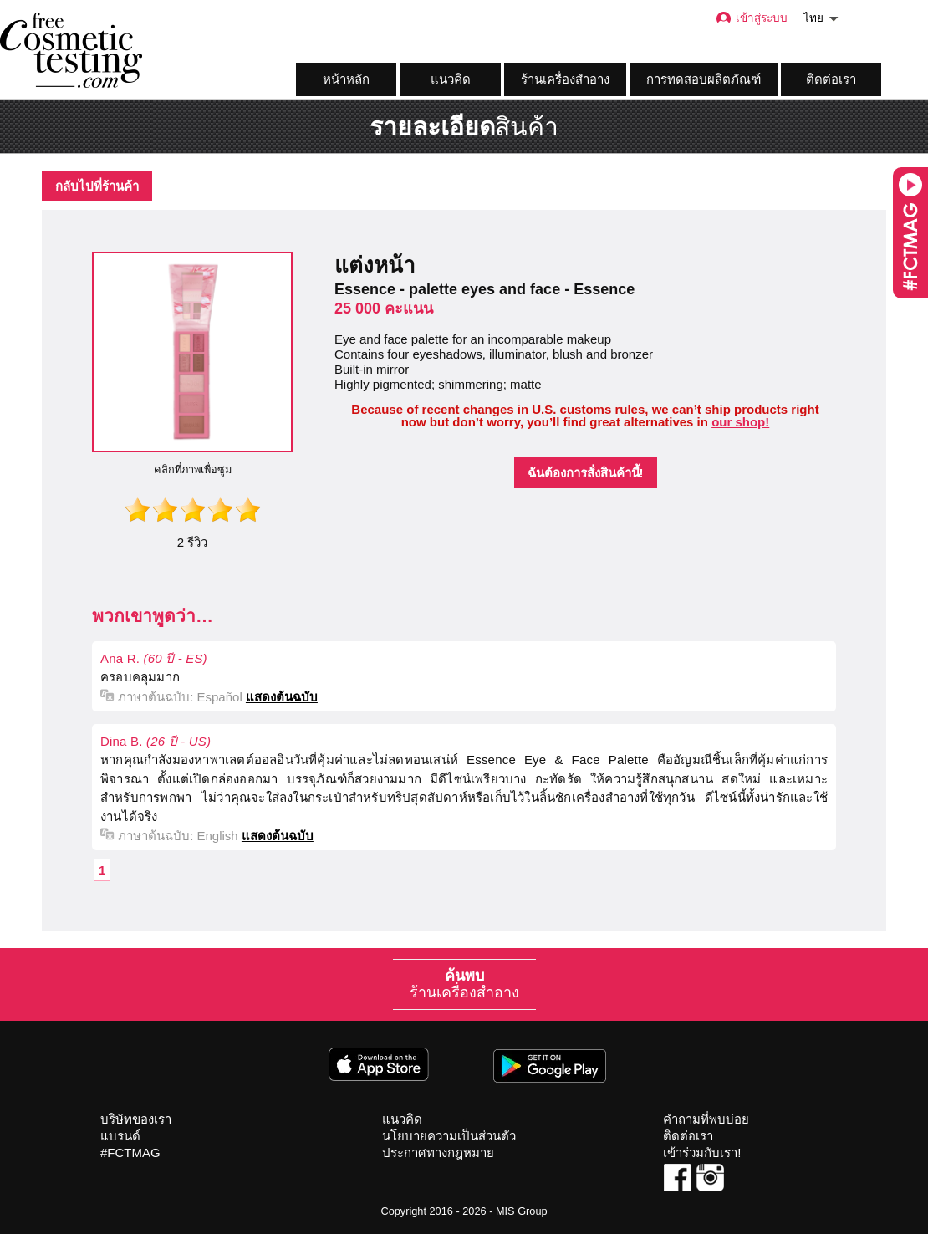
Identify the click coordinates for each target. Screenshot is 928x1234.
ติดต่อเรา (831, 79)
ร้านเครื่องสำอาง (565, 79)
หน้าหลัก (346, 79)
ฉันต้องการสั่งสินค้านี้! (586, 473)
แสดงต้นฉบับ (282, 697)
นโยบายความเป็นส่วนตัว (449, 1136)
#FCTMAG (130, 1152)
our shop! (740, 422)
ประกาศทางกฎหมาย (438, 1152)
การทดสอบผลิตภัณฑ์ (703, 79)
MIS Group (522, 1211)
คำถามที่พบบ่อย (706, 1119)
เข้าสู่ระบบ (751, 18)
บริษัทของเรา (135, 1119)
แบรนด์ (120, 1136)
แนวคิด (451, 79)
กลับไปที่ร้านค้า (97, 186)
